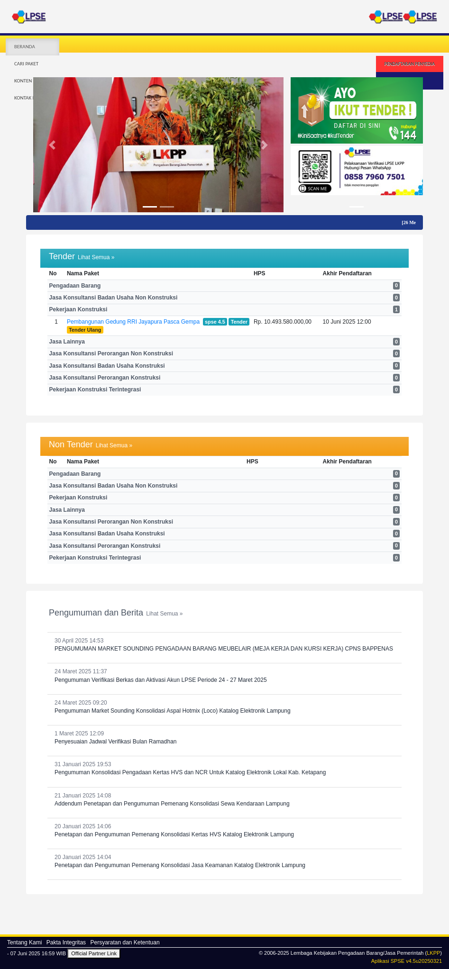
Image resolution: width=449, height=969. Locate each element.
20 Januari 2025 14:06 (224, 831)
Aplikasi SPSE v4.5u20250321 (406, 961)
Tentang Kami (24, 942)
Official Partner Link (94, 953)
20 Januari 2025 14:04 (224, 861)
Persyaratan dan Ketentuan (124, 942)
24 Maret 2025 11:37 (224, 676)
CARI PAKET (26, 64)
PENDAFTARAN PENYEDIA (410, 64)
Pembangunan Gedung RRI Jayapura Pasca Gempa (133, 321)
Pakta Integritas (66, 942)
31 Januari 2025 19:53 (224, 769)
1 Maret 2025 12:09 (224, 738)
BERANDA (24, 47)
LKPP (433, 953)
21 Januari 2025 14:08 (224, 800)
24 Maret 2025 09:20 (224, 707)
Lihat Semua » (96, 257)
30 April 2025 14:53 (224, 645)
